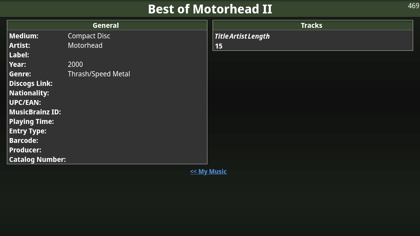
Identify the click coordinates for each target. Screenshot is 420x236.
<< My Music (208, 171)
